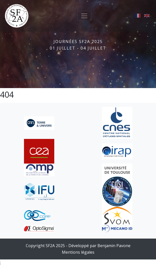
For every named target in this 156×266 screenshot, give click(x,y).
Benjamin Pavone (114, 245)
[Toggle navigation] (84, 16)
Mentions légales (78, 252)
